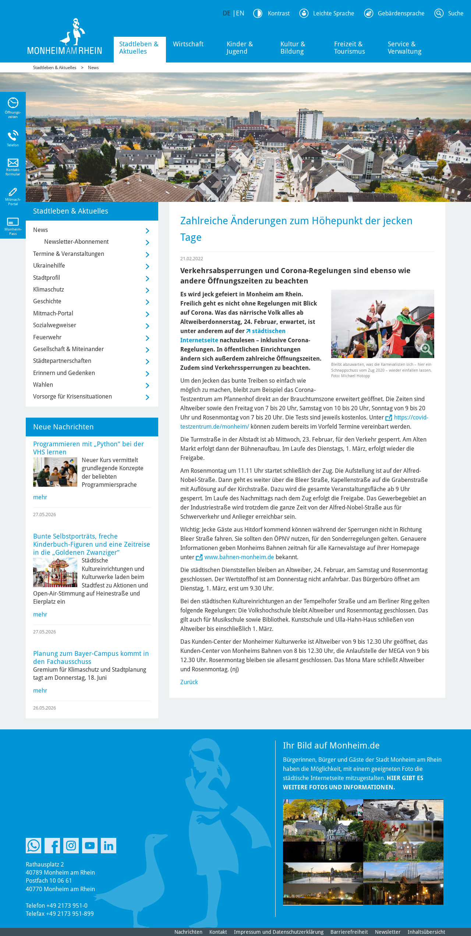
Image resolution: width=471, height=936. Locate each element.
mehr (40, 497)
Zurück (189, 682)
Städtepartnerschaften (62, 360)
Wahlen (43, 384)
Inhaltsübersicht (426, 932)
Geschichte (47, 301)
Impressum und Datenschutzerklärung (278, 932)
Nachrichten (188, 932)
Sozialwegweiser (54, 325)
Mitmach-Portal (53, 313)
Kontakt (218, 932)
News (93, 67)
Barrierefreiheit (349, 932)
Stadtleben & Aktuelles (139, 47)
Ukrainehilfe (49, 265)
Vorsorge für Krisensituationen (72, 396)
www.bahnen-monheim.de (239, 557)
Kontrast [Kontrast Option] (279, 13)
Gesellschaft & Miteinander (68, 349)
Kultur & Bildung (292, 47)
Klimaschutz (48, 289)
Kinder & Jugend (240, 47)
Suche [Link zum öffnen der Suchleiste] (456, 13)
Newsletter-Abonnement (76, 241)
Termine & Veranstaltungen (68, 253)
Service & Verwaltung (404, 47)
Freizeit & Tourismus (349, 47)
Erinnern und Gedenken (64, 372)
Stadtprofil (46, 277)
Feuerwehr (47, 337)
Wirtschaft (188, 44)
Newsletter (388, 932)
